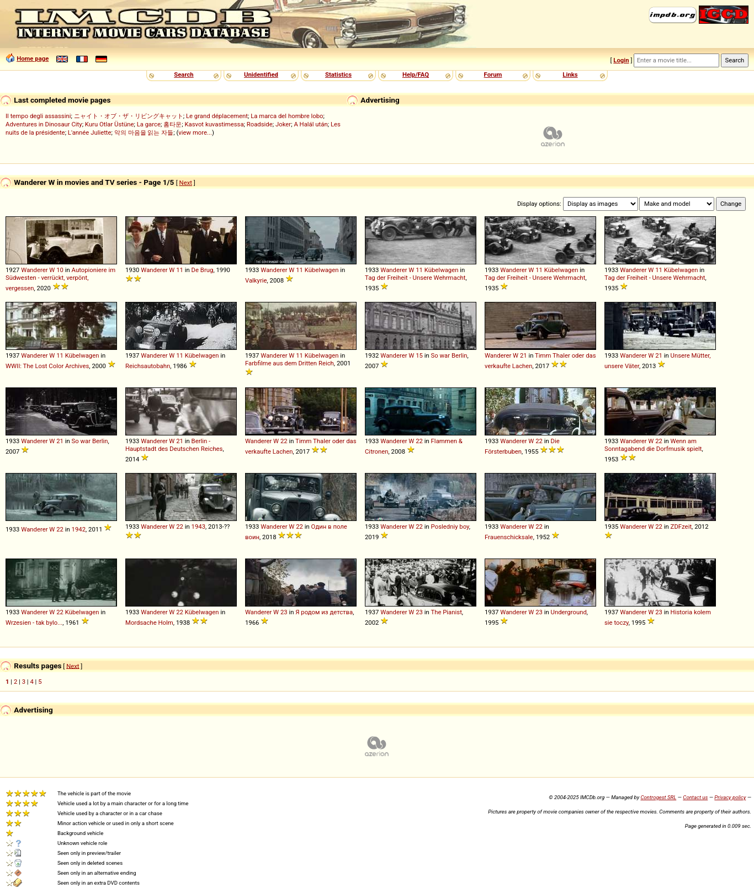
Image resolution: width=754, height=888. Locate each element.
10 (59, 270)
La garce (149, 124)
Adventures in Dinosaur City (44, 124)
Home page (33, 58)
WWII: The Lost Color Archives (47, 366)
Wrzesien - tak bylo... (34, 622)
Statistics (338, 74)
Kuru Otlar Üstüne (109, 124)
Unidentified (261, 74)
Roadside (260, 124)
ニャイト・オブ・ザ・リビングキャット (128, 116)
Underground (569, 612)
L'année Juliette (89, 132)
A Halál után (310, 124)
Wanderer (34, 270)
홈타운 (172, 124)
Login (621, 60)
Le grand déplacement (217, 116)
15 (419, 355)
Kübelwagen (322, 270)
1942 (79, 529)
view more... (195, 132)
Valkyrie (256, 280)
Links (569, 74)
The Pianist (446, 612)
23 (284, 612)
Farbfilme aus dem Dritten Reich (289, 363)
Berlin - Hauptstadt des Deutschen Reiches (173, 445)
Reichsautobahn (147, 366)
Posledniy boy (450, 526)
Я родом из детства (324, 612)
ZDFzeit (681, 526)
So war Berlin (449, 355)
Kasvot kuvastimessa (213, 124)
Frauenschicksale (509, 537)
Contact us (695, 797)
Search (183, 74)
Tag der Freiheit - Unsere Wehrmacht (415, 277)
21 (523, 355)
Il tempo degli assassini (38, 116)
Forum (493, 74)
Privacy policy (730, 797)
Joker (283, 124)
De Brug (203, 270)
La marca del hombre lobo (287, 116)
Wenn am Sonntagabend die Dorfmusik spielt (653, 445)
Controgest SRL (658, 797)
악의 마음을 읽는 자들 (143, 132)
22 (284, 441)
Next (185, 183)
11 (179, 270)
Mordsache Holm (149, 622)
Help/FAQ (415, 74)
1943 (198, 526)
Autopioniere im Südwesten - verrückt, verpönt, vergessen (60, 279)
